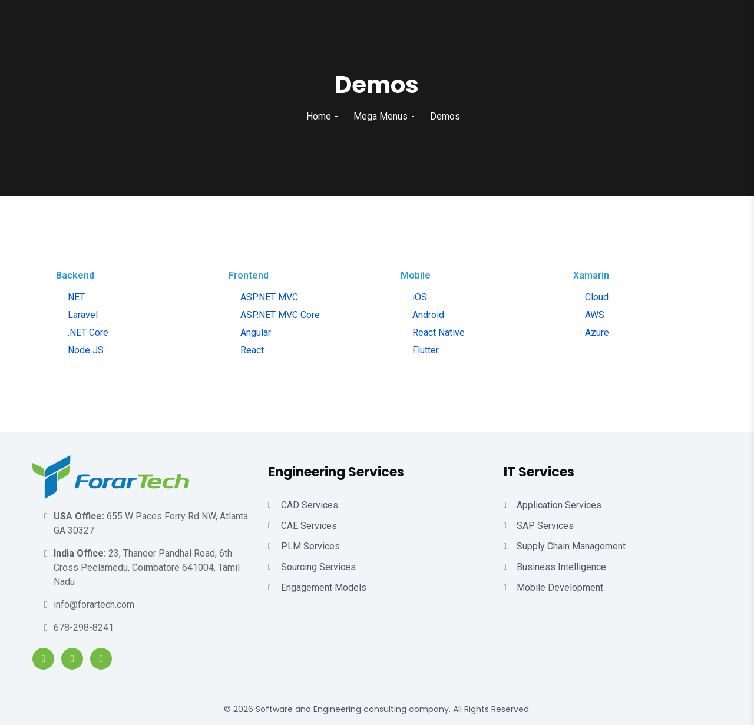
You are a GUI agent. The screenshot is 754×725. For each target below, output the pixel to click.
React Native (438, 332)
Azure (597, 332)
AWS (594, 314)
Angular (255, 332)
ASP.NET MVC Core (280, 314)
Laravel (83, 314)
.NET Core (88, 332)
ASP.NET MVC (269, 297)
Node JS (86, 350)
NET (76, 297)
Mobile (416, 275)
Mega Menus (380, 116)
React (252, 350)
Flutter (425, 350)
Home (318, 116)
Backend (75, 275)
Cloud (597, 297)
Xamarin (591, 275)
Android (428, 314)
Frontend (249, 275)
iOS (419, 297)
